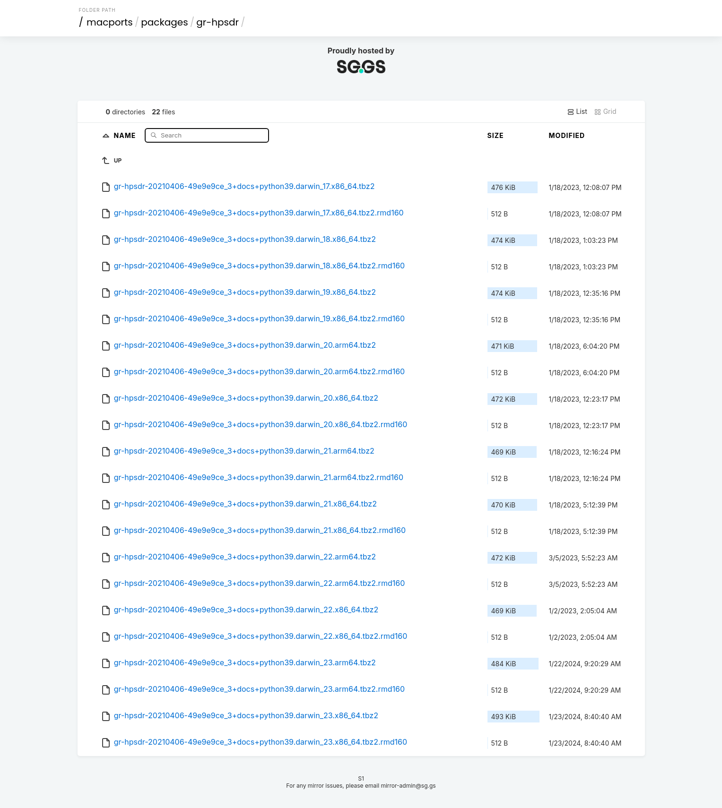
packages (164, 22)
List (577, 111)
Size (495, 135)
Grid (605, 111)
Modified (567, 135)
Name (126, 135)
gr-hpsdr (217, 22)
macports (110, 22)
